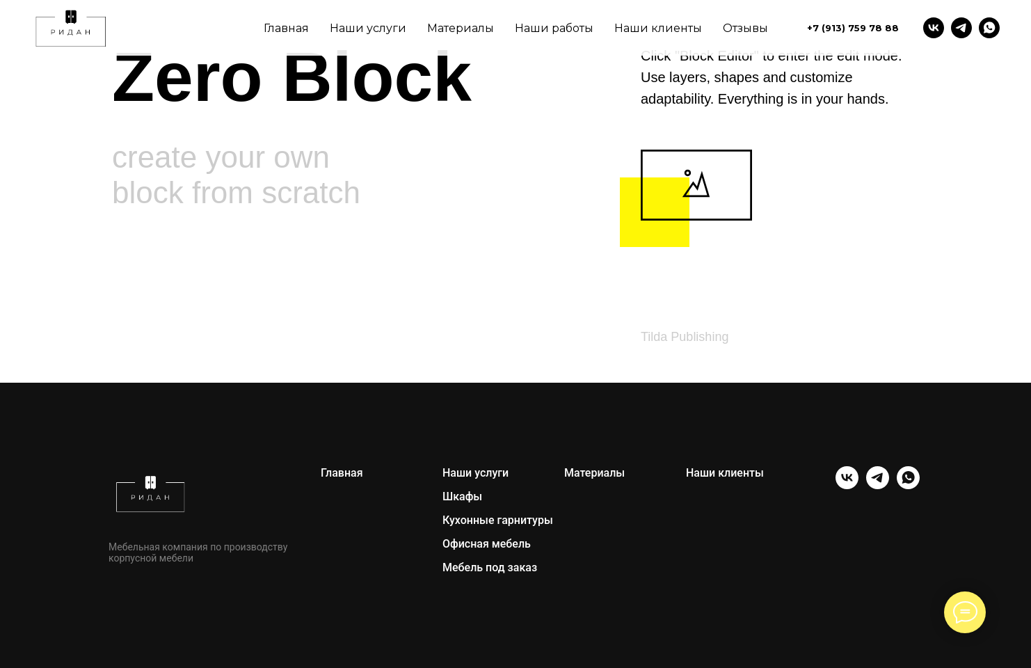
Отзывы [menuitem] (745, 28)
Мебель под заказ (489, 567)
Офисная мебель (486, 543)
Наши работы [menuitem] (554, 28)
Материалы (594, 472)
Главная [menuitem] (286, 28)
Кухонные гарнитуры (497, 520)
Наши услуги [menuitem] (368, 28)
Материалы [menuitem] (460, 28)
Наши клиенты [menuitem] (658, 28)
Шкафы (462, 496)
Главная (342, 472)
